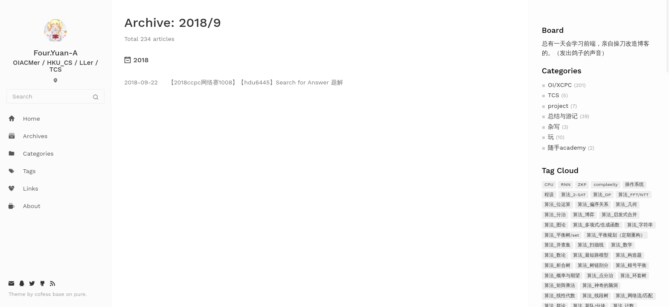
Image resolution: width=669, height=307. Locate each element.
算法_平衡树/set (561, 235)
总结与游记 (563, 116)
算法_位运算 (557, 204)
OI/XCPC (560, 84)
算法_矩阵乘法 (559, 285)
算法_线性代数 (559, 295)
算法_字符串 (640, 225)
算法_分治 (555, 214)
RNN (565, 184)
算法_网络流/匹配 (634, 295)
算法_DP (602, 194)
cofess (43, 294)
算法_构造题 (629, 255)
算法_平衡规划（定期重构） (616, 235)
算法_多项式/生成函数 (596, 225)
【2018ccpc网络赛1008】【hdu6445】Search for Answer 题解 (233, 82)
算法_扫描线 (591, 245)
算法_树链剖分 (593, 265)
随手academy (567, 147)
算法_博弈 (583, 214)
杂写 (554, 126)
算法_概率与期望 (562, 275)
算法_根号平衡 (631, 265)
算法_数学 (621, 245)
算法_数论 (555, 255)
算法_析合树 (557, 265)
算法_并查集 (557, 245)
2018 (136, 60)
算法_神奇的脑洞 (600, 285)
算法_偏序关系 (593, 204)
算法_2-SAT (573, 194)
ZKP (582, 184)
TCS (553, 95)
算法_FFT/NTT (633, 194)
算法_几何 (626, 204)
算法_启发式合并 (619, 214)
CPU (548, 184)
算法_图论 (555, 225)
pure (80, 294)
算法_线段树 (595, 295)
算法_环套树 (633, 275)
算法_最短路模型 (590, 255)
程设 (549, 194)
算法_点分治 (600, 275)
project (558, 105)
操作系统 (634, 184)
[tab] (319, 60)
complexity (606, 184)
